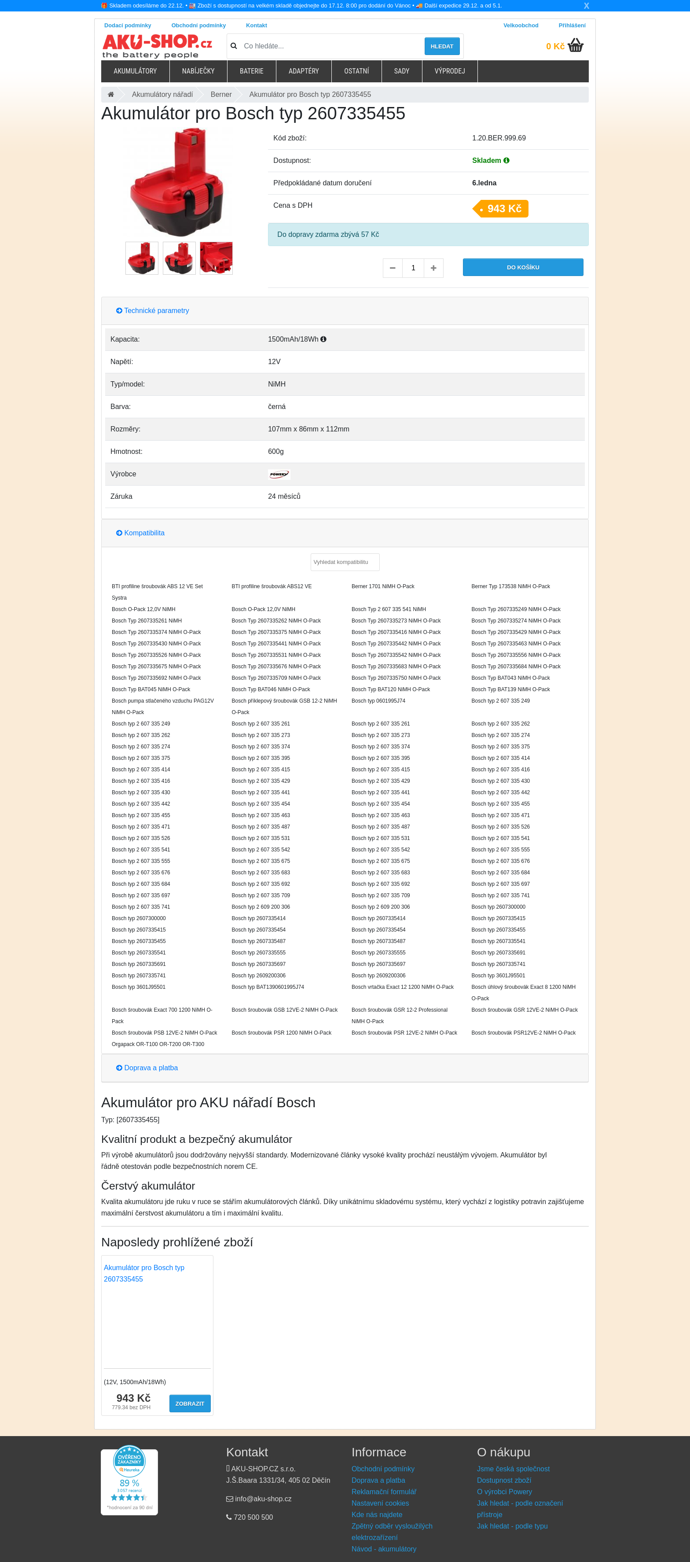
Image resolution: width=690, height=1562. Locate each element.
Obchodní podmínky (199, 25)
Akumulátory (135, 71)
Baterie (252, 71)
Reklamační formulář (384, 1492)
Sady (402, 71)
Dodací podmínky (127, 25)
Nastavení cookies (380, 1503)
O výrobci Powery (504, 1492)
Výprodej (450, 71)
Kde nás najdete (377, 1514)
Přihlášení (572, 25)
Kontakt (256, 25)
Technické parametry (152, 310)
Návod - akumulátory (384, 1549)
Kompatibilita (140, 533)
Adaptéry (304, 71)
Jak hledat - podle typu (512, 1526)
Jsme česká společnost (513, 1469)
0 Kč (555, 46)
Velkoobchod (521, 25)
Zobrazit (190, 1403)
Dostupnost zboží (504, 1480)
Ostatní (356, 71)
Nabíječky (198, 71)
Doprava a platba (147, 1068)
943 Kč (504, 208)
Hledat (442, 46)
